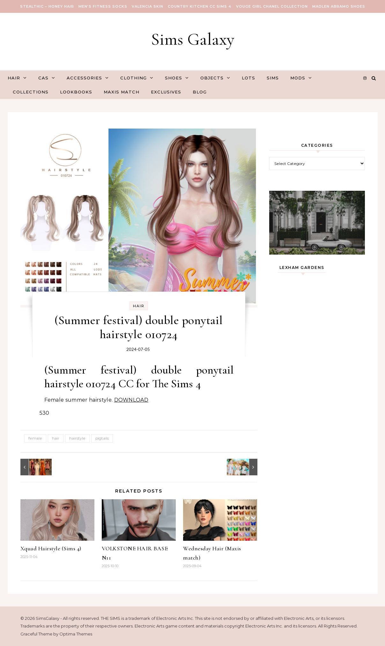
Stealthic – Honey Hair (47, 6)
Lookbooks (76, 91)
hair (55, 438)
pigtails (102, 438)
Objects (212, 77)
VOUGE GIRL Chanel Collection (272, 6)
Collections (30, 91)
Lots (248, 77)
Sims (273, 77)
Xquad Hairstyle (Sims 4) (50, 548)
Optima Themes (75, 633)
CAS (43, 77)
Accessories (84, 77)
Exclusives (166, 91)
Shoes (173, 77)
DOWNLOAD (131, 400)
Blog (200, 91)
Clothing (133, 77)
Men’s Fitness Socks (102, 6)
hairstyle (77, 438)
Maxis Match (121, 91)
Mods (297, 77)
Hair (14, 77)
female (35, 438)
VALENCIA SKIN (147, 6)
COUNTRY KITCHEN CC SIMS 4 (200, 6)
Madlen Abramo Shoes (338, 6)
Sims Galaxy (192, 39)
